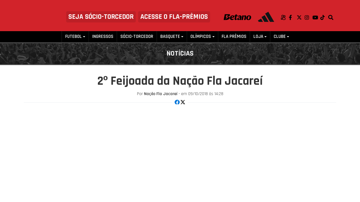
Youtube (316, 17)
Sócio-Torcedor (136, 37)
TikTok (324, 17)
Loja (258, 37)
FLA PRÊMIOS (234, 37)
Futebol (73, 37)
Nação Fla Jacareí (160, 94)
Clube (280, 37)
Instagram (308, 17)
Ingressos (102, 37)
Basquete (170, 37)
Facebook (293, 17)
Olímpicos (200, 37)
